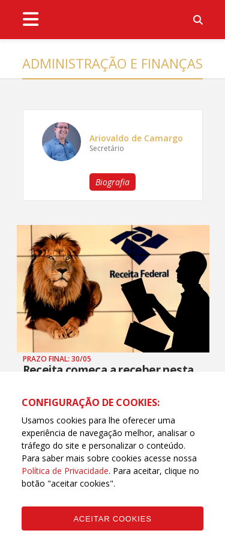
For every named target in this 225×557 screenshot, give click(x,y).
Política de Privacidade (65, 470)
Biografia (112, 182)
